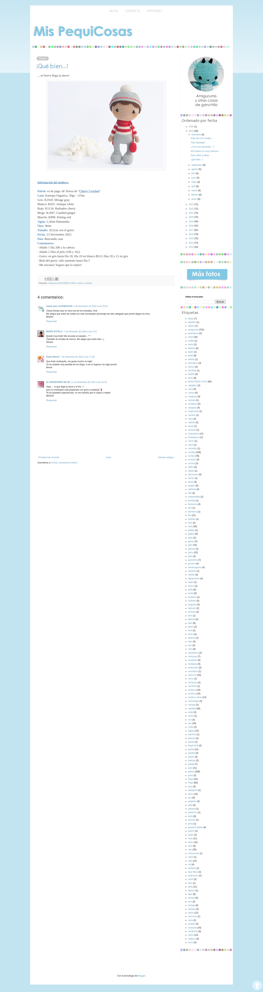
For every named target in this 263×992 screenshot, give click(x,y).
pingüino (192, 801)
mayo (194, 182)
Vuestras (192, 927)
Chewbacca (194, 437)
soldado (192, 868)
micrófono (193, 671)
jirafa (190, 589)
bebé (190, 355)
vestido (191, 924)
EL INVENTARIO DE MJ (58, 382)
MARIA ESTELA (54, 331)
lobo (190, 641)
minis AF (192, 675)
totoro (191, 912)
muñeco (80, 283)
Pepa (190, 779)
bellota (191, 359)
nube (190, 712)
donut (191, 482)
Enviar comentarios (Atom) (64, 462)
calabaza (192, 396)
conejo (191, 456)
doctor (191, 478)
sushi (190, 879)
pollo (190, 816)
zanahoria (193, 931)
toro (190, 901)
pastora (191, 760)
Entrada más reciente (48, 457)
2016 (191, 234)
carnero (192, 415)
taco (190, 883)
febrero (195, 194)
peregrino (192, 790)
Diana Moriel (52, 357)
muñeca (192, 690)
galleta (191, 530)
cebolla (191, 422)
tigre (190, 894)
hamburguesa (194, 567)
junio (194, 178)
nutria (191, 716)
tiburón (191, 890)
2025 (191, 126)
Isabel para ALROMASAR (59, 306)
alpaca (191, 326)
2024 (191, 131)
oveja (190, 727)
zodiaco (192, 939)
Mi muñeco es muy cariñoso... (205, 151)
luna (190, 649)
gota (190, 556)
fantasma (192, 504)
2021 (191, 213)
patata (191, 764)
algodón (192, 322)
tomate (191, 898)
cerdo (191, 426)
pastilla (191, 753)
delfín (190, 467)
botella (191, 374)
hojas (190, 582)
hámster (192, 571)
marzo (194, 190)
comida (191, 452)
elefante (192, 489)
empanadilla (194, 496)
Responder (51, 321)
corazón (192, 459)
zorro (190, 942)
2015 (191, 238)
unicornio (192, 916)
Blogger (141, 976)
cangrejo (192, 407)
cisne (190, 445)
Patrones (155, 11)
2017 (191, 230)
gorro (190, 552)
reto (190, 849)
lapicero (192, 608)
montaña (192, 686)
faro (190, 508)
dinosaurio (193, 474)
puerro (191, 831)
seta (190, 861)
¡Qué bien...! (197, 159)
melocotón (193, 667)
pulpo (190, 835)
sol (189, 864)
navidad (88, 283)
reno (190, 846)
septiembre (197, 165)
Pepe (190, 782)
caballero (192, 385)
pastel (191, 749)
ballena (191, 348)
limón (190, 634)
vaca (190, 920)
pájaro (191, 731)
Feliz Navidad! (198, 142)
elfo (190, 493)
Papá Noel (193, 745)
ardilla (191, 341)
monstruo (192, 682)
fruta (190, 526)
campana (192, 404)
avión (190, 344)
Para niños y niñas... (201, 155)
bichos (191, 367)
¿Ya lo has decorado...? (202, 147)
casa (190, 418)
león (190, 615)
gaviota (191, 549)
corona (191, 463)
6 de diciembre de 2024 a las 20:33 (91, 306)
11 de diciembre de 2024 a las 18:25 (89, 382)
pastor (191, 757)
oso (190, 723)
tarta (190, 886)
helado (191, 574)
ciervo (191, 441)
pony (190, 823)
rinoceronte (193, 853)
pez (190, 797)
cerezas (192, 430)
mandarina (193, 653)
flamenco (192, 511)
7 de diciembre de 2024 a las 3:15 (80, 331)
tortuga (191, 905)
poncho (191, 820)
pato (190, 768)
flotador (191, 519)
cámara (191, 400)
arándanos (193, 333)
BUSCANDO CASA (67, 283)
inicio (113, 11)
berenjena (193, 363)
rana (190, 838)
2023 (191, 204)
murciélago (193, 701)
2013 (191, 247)
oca (190, 719)
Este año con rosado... (202, 138)
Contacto (132, 11)
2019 (191, 221)
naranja (191, 704)
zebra (191, 935)
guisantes (192, 560)
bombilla (192, 370)
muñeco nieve (195, 697)
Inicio (108, 457)
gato (190, 545)
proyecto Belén (195, 827)
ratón (190, 842)
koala (190, 593)
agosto (195, 169)
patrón (191, 771)
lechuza (192, 612)
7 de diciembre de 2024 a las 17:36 (77, 357)
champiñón (193, 433)
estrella (191, 500)
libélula (191, 619)
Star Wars (193, 872)
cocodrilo (192, 448)
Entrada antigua (166, 457)
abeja (190, 318)
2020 (191, 217)
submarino (193, 875)
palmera (192, 734)
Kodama (192, 597)
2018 (191, 225)
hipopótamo (194, 578)
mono (191, 678)
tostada (191, 909)
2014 (191, 243)
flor (189, 515)
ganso (191, 541)
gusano (191, 563)
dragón (191, 485)
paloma (191, 738)
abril (193, 186)
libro (190, 623)
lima (190, 630)
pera (190, 786)
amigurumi (52, 283)
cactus (191, 392)
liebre (190, 627)
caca (190, 389)
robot (190, 857)
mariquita (192, 664)
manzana (192, 656)
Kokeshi (192, 600)
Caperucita (193, 411)
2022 (191, 208)
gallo (190, 537)
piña (190, 805)
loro (190, 645)
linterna (191, 638)
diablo (191, 471)
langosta (192, 604)
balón (190, 352)
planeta (191, 808)
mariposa (192, 660)
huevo (191, 586)
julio (193, 173)
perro (190, 794)
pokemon (192, 812)
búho (190, 378)
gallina (191, 534)
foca (190, 523)
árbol (190, 337)
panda (191, 742)
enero (194, 199)
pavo (190, 775)
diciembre (196, 134)
